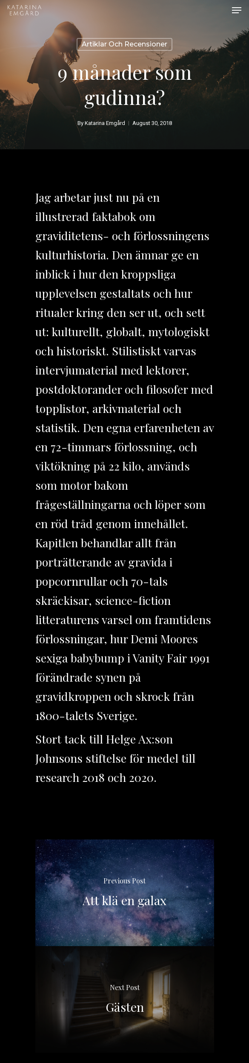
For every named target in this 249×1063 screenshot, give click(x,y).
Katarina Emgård (105, 123)
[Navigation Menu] (236, 10)
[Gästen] (124, 999)
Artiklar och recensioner (124, 44)
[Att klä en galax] (124, 892)
